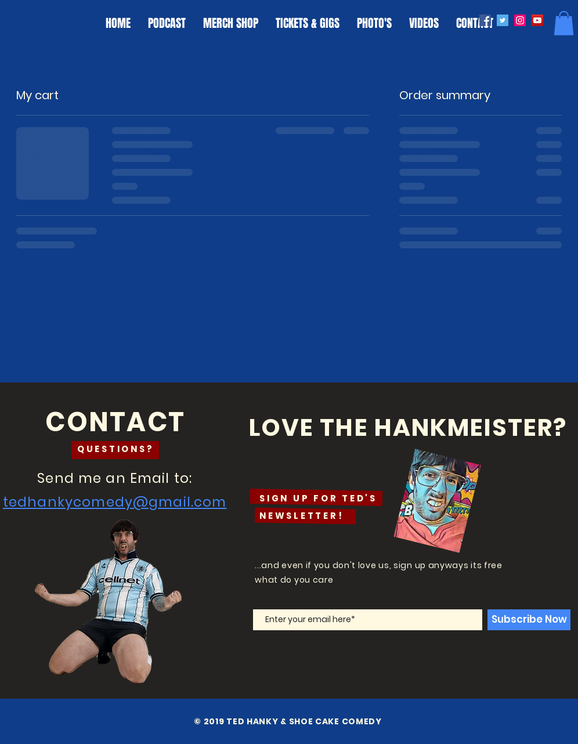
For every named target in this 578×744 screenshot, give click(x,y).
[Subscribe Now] (528, 619)
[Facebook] (485, 20)
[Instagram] (520, 20)
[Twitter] (502, 20)
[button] (564, 23)
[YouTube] (537, 20)
